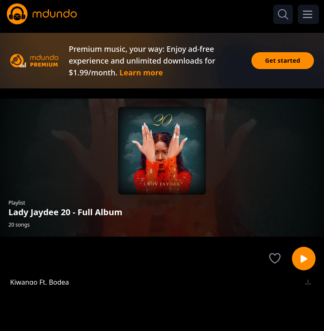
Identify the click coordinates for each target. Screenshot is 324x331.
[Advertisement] (162, 307)
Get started (282, 60)
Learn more (141, 72)
